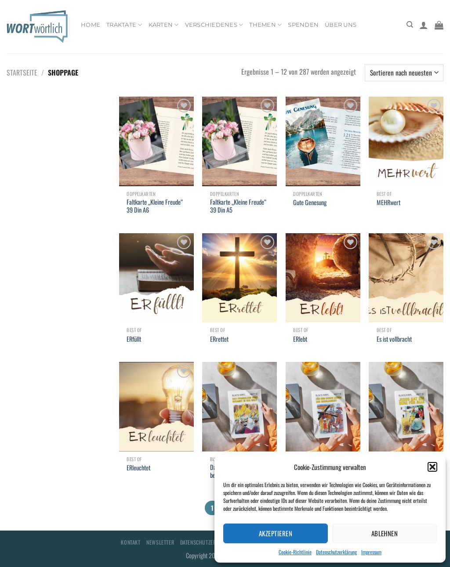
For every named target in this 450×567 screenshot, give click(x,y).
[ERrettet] (239, 278)
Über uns (340, 25)
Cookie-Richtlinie (295, 552)
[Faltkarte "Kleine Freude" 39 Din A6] (156, 141)
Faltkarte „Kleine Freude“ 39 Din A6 (155, 206)
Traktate (124, 25)
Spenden (303, 25)
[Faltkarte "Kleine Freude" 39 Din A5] (239, 141)
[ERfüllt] (156, 278)
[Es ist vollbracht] (406, 278)
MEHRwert (388, 203)
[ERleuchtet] (156, 406)
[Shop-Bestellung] (404, 72)
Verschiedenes (214, 25)
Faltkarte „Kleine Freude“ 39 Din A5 (238, 206)
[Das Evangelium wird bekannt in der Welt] (239, 406)
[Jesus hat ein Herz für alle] (406, 406)
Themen (265, 25)
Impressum (371, 552)
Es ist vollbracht (394, 339)
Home (90, 25)
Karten (164, 25)
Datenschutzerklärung (336, 552)
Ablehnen (384, 533)
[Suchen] (409, 24)
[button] (432, 466)
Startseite (22, 72)
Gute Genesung (310, 203)
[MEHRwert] (406, 141)
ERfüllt (134, 339)
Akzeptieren (275, 533)
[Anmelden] (423, 25)
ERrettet (219, 339)
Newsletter (160, 542)
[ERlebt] (323, 278)
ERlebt (300, 339)
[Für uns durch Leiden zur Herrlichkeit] (323, 406)
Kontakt (130, 542)
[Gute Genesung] (323, 141)
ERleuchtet (138, 468)
